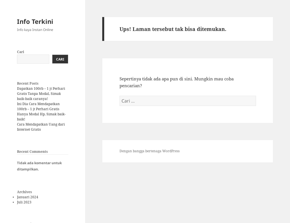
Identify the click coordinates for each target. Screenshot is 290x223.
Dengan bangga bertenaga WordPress (150, 151)
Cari (20, 51)
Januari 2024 (27, 197)
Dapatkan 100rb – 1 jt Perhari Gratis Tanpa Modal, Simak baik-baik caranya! (41, 93)
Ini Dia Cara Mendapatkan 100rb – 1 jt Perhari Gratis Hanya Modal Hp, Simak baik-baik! (41, 111)
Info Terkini (35, 21)
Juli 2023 (24, 202)
